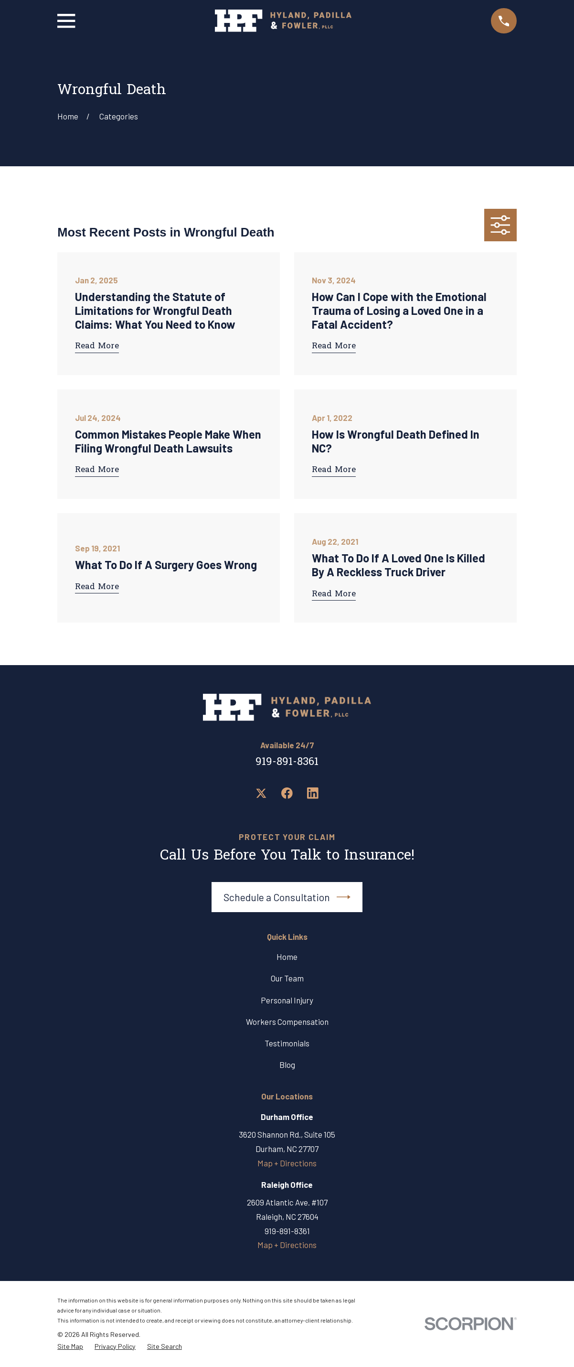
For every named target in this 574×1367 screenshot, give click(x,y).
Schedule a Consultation (287, 897)
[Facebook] (287, 793)
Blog (287, 1064)
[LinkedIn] (313, 793)
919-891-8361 (287, 762)
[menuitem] (70, 1347)
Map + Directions (287, 1163)
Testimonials (287, 1043)
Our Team (287, 978)
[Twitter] (261, 793)
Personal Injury (287, 1000)
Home (287, 956)
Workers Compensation (287, 1021)
